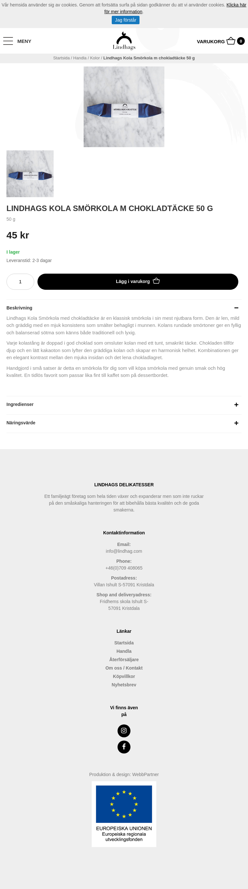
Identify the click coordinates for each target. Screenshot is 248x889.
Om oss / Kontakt (123, 668)
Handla (124, 651)
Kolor (95, 58)
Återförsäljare (124, 659)
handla (80, 58)
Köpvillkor (124, 676)
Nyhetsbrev (124, 684)
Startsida (61, 58)
